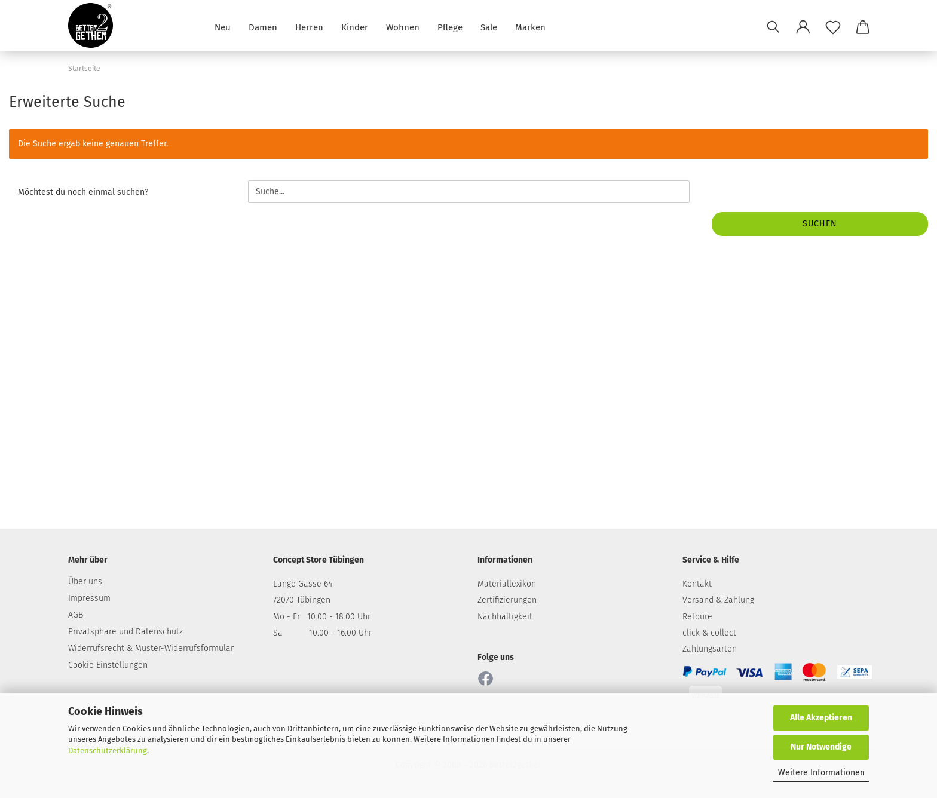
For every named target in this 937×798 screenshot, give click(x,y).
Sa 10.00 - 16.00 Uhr (322, 633)
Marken (530, 26)
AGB (75, 615)
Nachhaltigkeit (504, 617)
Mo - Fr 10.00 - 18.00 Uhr (321, 617)
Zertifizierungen (507, 600)
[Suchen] (773, 27)
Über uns (85, 581)
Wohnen (402, 26)
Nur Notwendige (821, 747)
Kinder (354, 26)
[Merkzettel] (833, 27)
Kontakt (697, 584)
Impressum (89, 598)
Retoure (697, 617)
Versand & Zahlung (718, 600)
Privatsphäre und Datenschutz (125, 632)
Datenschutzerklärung (107, 750)
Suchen (820, 224)
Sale (488, 26)
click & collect (709, 633)
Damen (263, 26)
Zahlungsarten (709, 649)
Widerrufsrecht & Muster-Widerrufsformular (151, 648)
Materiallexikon (506, 584)
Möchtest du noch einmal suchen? (83, 192)
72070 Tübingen (301, 600)
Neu (223, 26)
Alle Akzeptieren (821, 718)
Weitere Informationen (821, 773)
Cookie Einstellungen (108, 665)
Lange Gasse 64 (302, 584)
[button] (803, 27)
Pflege (450, 26)
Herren (309, 26)
